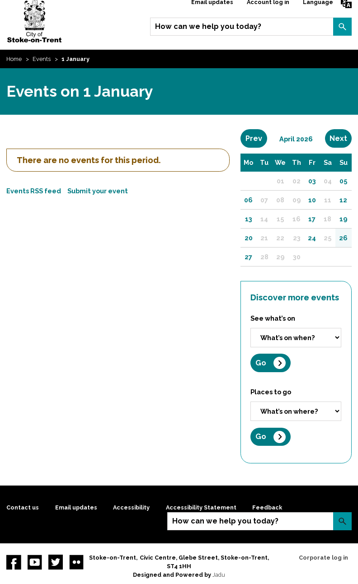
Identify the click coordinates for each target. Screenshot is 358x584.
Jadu (218, 574)
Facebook (13, 562)
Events (42, 59)
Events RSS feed (33, 191)
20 (249, 238)
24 (312, 238)
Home (14, 59)
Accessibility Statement (201, 507)
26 (343, 238)
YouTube (35, 562)
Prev (256, 138)
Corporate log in (323, 557)
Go (260, 363)
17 (312, 219)
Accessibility (131, 507)
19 (343, 219)
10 (312, 200)
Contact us (22, 507)
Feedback (267, 507)
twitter (55, 562)
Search (342, 27)
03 (312, 181)
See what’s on (272, 318)
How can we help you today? (208, 26)
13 (248, 219)
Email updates (76, 507)
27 (248, 257)
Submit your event (97, 191)
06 (248, 200)
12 (343, 200)
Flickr (76, 562)
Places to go (270, 392)
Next (341, 138)
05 (343, 181)
